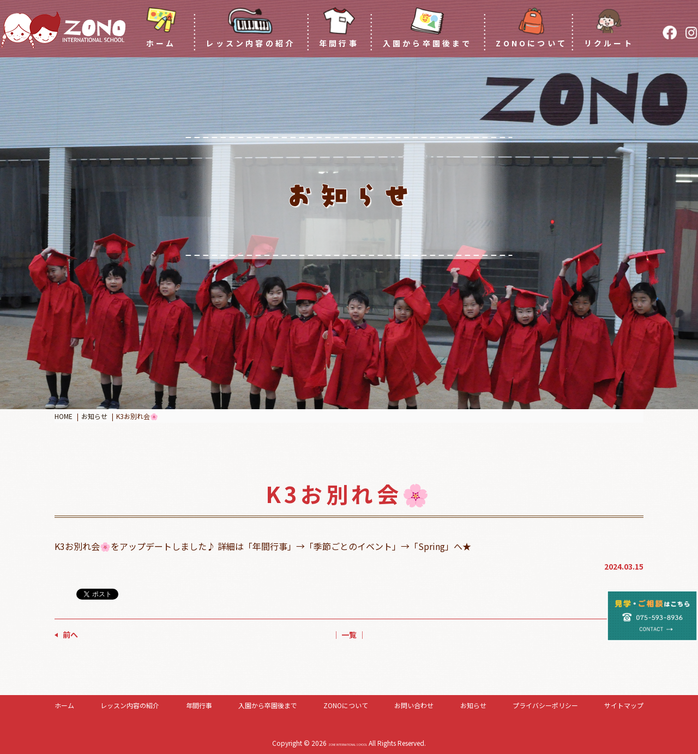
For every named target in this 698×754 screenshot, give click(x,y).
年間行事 (199, 705)
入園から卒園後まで (267, 705)
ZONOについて (345, 705)
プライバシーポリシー (545, 705)
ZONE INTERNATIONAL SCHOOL (348, 742)
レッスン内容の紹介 (129, 705)
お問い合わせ (414, 705)
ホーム (64, 705)
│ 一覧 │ (349, 634)
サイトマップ (623, 705)
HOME (64, 416)
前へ (70, 634)
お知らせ (94, 416)
